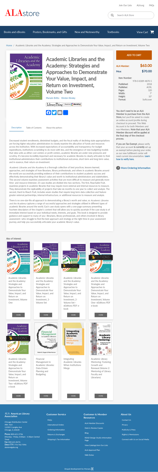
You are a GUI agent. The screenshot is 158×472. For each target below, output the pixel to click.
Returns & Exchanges (56, 434)
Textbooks (113, 32)
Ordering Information (56, 430)
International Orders (56, 425)
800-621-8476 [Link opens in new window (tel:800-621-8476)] (14, 442)
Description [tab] (16, 127)
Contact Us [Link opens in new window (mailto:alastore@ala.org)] (126, 420)
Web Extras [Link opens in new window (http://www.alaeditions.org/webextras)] (89, 455)
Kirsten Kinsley (68, 98)
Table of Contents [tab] (34, 127)
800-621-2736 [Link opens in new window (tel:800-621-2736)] (17, 434)
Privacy (125, 425)
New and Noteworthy (87, 32)
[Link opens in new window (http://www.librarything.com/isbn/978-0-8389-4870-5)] (55, 104)
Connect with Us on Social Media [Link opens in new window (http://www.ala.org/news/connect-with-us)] (135, 439)
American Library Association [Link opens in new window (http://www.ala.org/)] (17, 415)
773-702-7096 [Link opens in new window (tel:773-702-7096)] (20, 444)
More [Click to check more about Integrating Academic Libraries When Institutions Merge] (73, 396)
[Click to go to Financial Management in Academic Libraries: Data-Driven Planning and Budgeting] (46, 339)
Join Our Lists (125, 5)
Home (9, 45)
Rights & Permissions (130, 434)
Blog (86, 433)
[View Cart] (145, 32)
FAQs (151, 5)
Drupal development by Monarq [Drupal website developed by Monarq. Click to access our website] (79, 468)
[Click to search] (112, 15)
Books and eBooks (14, 32)
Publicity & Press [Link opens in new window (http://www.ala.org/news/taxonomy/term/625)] (128, 430)
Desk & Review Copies (94, 428)
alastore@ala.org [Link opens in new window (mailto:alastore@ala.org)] (11, 447)
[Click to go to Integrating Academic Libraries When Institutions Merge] (73, 339)
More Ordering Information (135, 167)
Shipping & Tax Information (59, 439)
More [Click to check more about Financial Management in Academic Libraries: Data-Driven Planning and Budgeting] (46, 396)
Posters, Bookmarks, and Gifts (50, 32)
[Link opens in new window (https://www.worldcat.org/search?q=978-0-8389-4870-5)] (73, 104)
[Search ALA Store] (131, 15)
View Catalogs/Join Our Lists (96, 445)
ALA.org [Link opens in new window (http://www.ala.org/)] (140, 5)
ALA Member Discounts (94, 423)
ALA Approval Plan (92, 450)
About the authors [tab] (54, 127)
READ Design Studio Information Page (98, 439)
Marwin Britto (52, 98)
